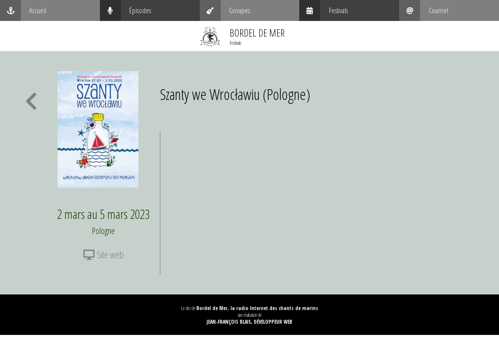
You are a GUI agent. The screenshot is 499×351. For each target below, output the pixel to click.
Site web (103, 254)
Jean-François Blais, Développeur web (249, 321)
